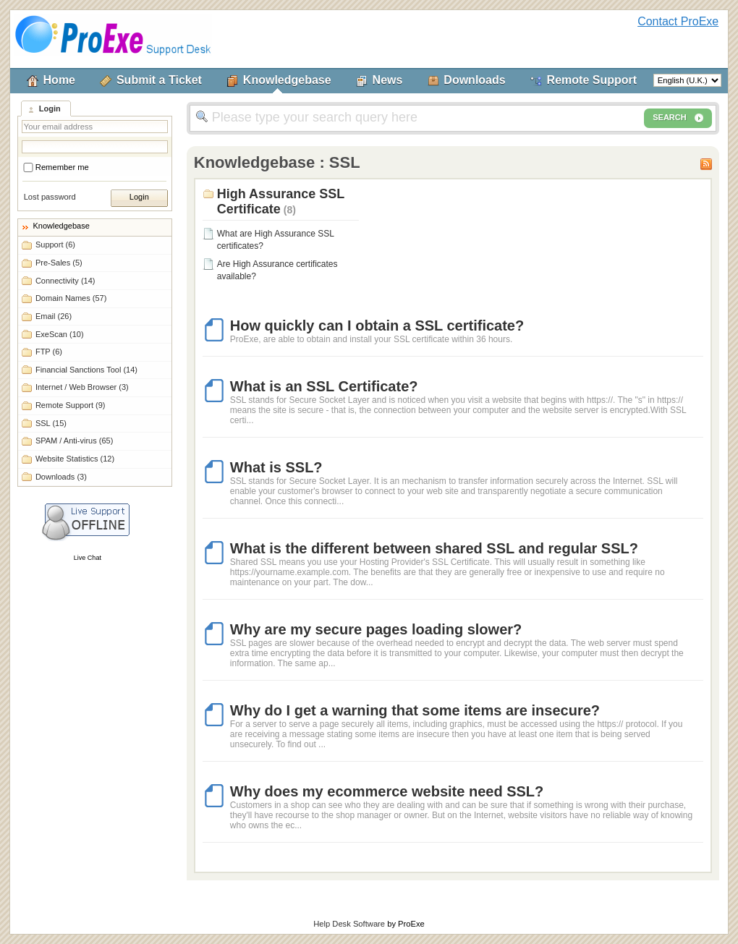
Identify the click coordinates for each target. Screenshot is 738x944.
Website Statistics (74, 458)
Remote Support (592, 80)
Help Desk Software (349, 923)
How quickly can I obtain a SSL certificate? (377, 325)
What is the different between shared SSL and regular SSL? (434, 548)
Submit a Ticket (159, 80)
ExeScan (59, 334)
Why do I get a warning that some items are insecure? (415, 710)
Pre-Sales (58, 262)
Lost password (50, 196)
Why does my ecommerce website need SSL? (386, 791)
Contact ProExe (677, 21)
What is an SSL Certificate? (324, 386)
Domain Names (70, 298)
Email (53, 316)
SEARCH (678, 118)
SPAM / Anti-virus (74, 440)
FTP (48, 351)
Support (55, 244)
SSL (51, 423)
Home (59, 80)
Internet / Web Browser (82, 387)
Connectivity (65, 280)
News (388, 80)
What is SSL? (276, 467)
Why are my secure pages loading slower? (376, 629)
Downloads (474, 80)
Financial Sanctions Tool (86, 369)
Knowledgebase (287, 80)
